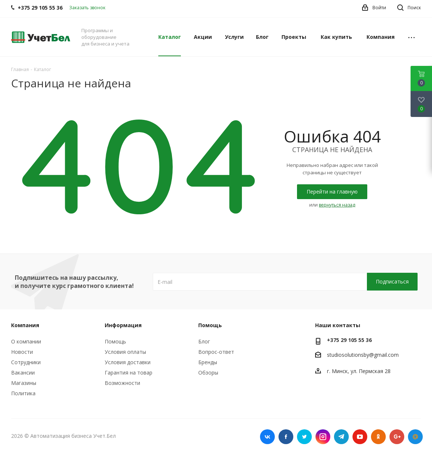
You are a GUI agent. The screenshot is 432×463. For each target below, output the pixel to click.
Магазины (23, 382)
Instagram (322, 436)
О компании (26, 341)
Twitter (304, 436)
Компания (25, 325)
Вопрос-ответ (216, 351)
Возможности (122, 382)
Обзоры (208, 372)
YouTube (359, 436)
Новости (22, 351)
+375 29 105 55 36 (349, 339)
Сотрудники (26, 362)
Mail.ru (415, 436)
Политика (23, 393)
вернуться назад (337, 205)
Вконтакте (267, 436)
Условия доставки (128, 362)
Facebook (286, 436)
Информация (123, 325)
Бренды (207, 362)
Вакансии (23, 372)
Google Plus (396, 436)
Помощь (115, 341)
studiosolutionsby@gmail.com (363, 354)
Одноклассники (378, 436)
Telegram (341, 436)
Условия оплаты (125, 351)
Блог (204, 341)
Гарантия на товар (128, 372)
